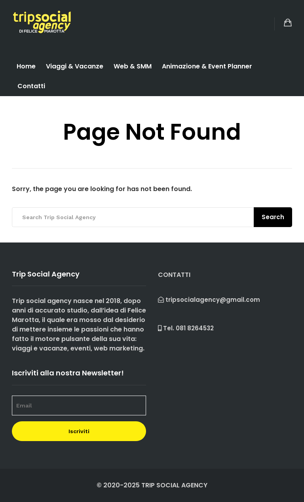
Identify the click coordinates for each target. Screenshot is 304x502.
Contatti (31, 86)
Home (26, 66)
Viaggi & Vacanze (74, 66)
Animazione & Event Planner (207, 66)
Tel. (186, 328)
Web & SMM (133, 66)
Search (273, 217)
